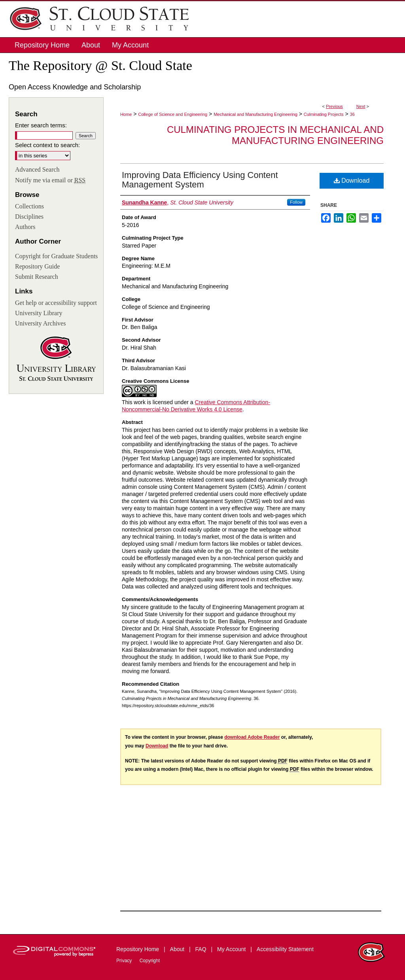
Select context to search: (47, 145)
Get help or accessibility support (56, 302)
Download (352, 180)
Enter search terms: (41, 125)
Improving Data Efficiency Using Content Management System (200, 179)
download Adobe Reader (252, 737)
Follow (296, 202)
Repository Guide (37, 266)
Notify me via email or (50, 180)
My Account (232, 949)
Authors (25, 226)
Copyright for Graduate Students (56, 256)
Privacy (124, 960)
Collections (29, 206)
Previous (334, 106)
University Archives (40, 323)
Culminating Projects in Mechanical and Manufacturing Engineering (275, 135)
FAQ (201, 949)
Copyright (150, 960)
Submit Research (36, 276)
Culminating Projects (324, 114)
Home (126, 114)
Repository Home (138, 949)
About (178, 949)
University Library (38, 313)
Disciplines (29, 216)
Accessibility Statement (285, 949)
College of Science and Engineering (172, 114)
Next (360, 106)
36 (352, 114)
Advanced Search (37, 169)
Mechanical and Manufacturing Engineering (255, 114)
